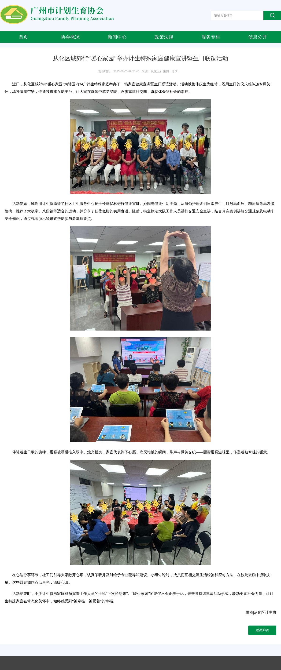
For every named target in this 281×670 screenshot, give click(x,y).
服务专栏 (210, 37)
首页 (23, 37)
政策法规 (164, 37)
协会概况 (70, 37)
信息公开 (257, 37)
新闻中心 (117, 37)
